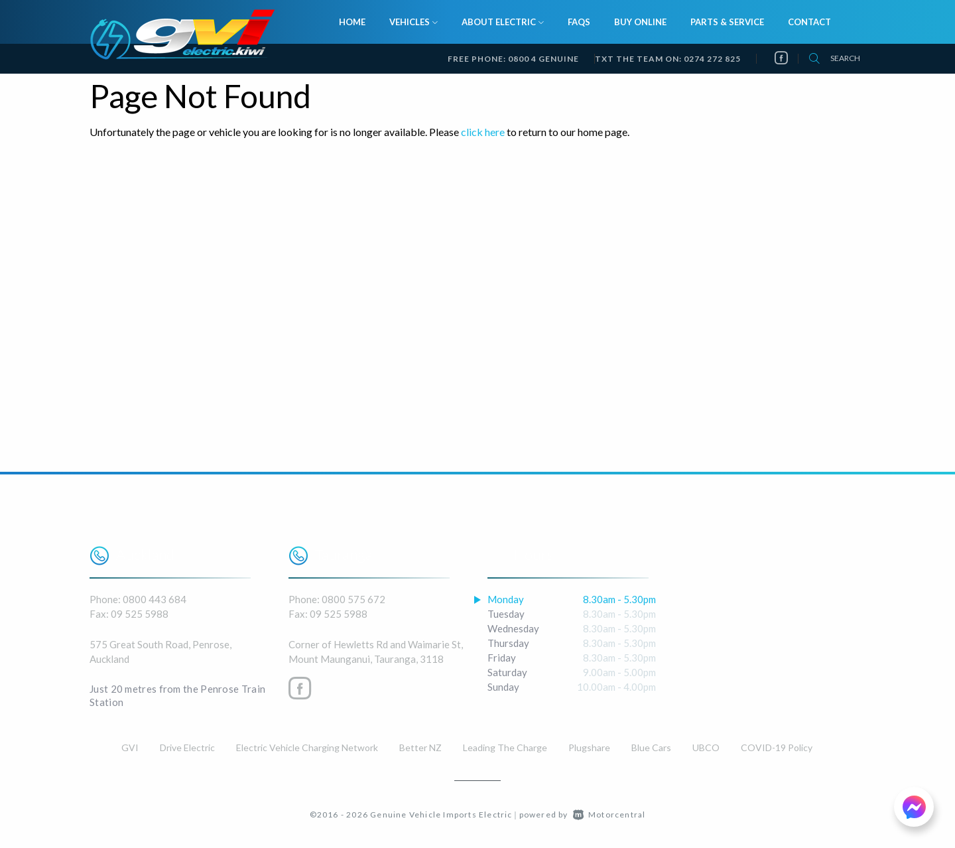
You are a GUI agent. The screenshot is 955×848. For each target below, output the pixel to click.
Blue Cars (651, 747)
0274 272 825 (712, 59)
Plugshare (589, 747)
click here (483, 131)
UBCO (706, 747)
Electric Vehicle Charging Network (307, 747)
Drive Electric (187, 747)
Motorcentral (609, 814)
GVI (130, 747)
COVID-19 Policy (776, 747)
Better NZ (420, 747)
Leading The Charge (505, 747)
